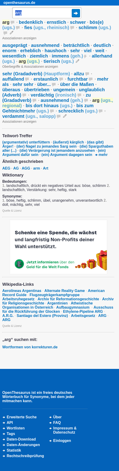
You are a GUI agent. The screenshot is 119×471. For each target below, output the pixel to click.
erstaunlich (45, 79)
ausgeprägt (14, 45)
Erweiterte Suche (22, 417)
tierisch (59, 61)
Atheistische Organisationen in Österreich (47, 305)
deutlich (102, 45)
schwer (78, 22)
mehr (101, 155)
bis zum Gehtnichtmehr (48, 108)
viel (88, 50)
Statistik (14, 450)
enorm (9, 50)
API (10, 423)
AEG (6, 168)
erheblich (30, 50)
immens (67, 55)
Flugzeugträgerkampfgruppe (55, 295)
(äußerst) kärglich (68, 142)
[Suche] (46, 13)
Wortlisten (16, 428)
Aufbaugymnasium (73, 307)
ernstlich (56, 22)
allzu (79, 73)
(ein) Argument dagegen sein (67, 155)
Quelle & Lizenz (12, 210)
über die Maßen (77, 84)
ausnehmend (45, 45)
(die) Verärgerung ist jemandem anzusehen (57, 150)
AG (16, 168)
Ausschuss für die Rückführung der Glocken (57, 309)
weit (99, 50)
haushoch (55, 50)
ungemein (64, 89)
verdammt (29, 116)
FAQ (57, 423)
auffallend (13, 79)
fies (46, 27)
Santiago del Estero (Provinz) (42, 316)
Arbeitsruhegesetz (18, 299)
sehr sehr (23, 84)
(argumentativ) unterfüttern (26, 142)
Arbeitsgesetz (83, 316)
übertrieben (37, 89)
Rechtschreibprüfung (25, 456)
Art (45, 168)
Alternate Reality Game (65, 291)
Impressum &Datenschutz (65, 430)
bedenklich (31, 22)
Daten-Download (21, 439)
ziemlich (39, 55)
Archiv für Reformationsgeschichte (68, 299)
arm (36, 168)
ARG (102, 316)
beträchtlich (76, 45)
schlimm (94, 27)
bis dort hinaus (49, 105)
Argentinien (57, 303)
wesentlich (14, 55)
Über (57, 417)
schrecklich (78, 110)
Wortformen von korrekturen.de (30, 347)
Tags (11, 434)
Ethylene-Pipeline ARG (83, 311)
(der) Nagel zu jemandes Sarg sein (46, 146)
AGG (26, 168)
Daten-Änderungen (23, 445)
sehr (75, 50)
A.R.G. (8, 316)
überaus (11, 89)
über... (44, 84)
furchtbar (78, 79)
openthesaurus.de (19, 3)
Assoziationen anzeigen (19, 38)
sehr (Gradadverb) (36, 73)
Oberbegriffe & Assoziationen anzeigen (30, 66)
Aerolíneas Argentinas (21, 291)
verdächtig (53, 94)
